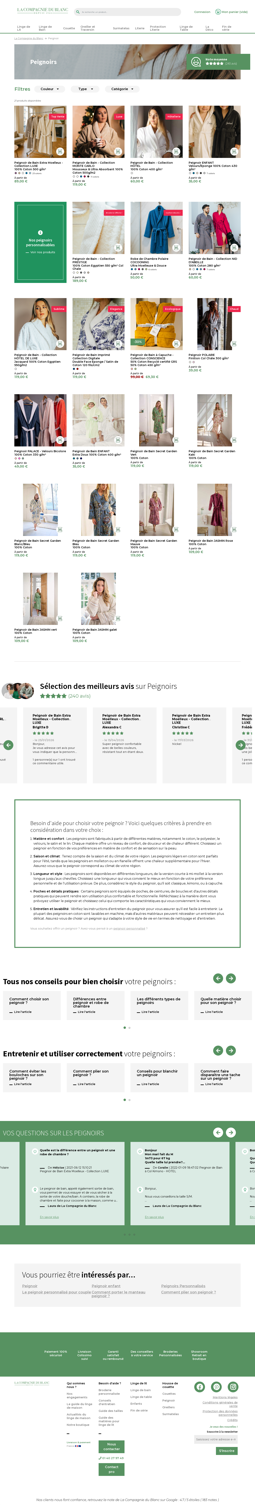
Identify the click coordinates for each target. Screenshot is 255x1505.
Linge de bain (140, 1390)
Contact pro (111, 1469)
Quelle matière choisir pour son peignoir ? (221, 1001)
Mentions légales (225, 1397)
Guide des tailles (111, 1411)
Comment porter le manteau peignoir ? (118, 1294)
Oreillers (168, 1407)
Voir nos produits (42, 252)
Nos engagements (77, 1395)
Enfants (136, 1404)
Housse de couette (170, 1385)
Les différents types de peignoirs (158, 1001)
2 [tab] (130, 1028)
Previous (8, 745)
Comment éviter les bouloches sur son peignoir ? (27, 1075)
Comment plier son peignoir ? (91, 1073)
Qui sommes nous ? (76, 1385)
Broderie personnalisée (109, 1392)
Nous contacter (111, 1446)
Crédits (232, 1420)
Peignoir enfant (106, 1286)
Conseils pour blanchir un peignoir (157, 1073)
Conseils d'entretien (107, 1402)
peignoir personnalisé (129, 928)
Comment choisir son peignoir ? (29, 1001)
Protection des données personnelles (220, 1413)
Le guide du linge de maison (79, 1405)
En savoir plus (49, 1217)
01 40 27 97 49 (111, 1458)
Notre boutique (78, 1425)
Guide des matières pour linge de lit (109, 1421)
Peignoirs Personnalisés (183, 1286)
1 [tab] (126, 1028)
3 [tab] (130, 1235)
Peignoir (29, 1286)
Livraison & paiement (80, 1444)
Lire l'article (22, 1012)
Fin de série (139, 1410)
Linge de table (141, 1397)
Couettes (169, 1394)
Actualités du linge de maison (78, 1416)
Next (241, 745)
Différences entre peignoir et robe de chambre (91, 1003)
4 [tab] (135, 1235)
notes (210, 1500)
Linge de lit (138, 1383)
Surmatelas (170, 1414)
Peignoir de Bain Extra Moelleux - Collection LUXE (52, 719)
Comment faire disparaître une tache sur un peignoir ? (220, 1075)
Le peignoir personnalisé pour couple (56, 1292)
